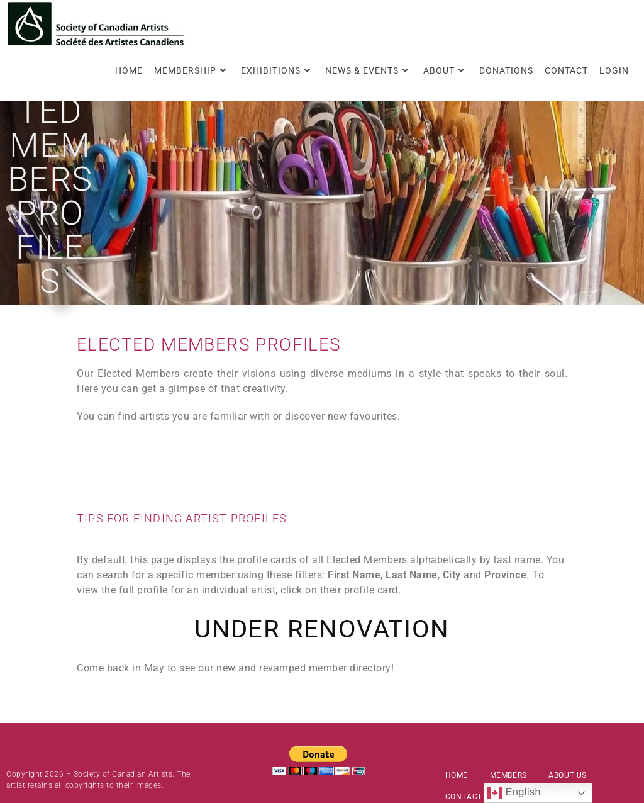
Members (508, 729)
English (514, 792)
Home (456, 729)
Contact (463, 750)
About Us (567, 729)
